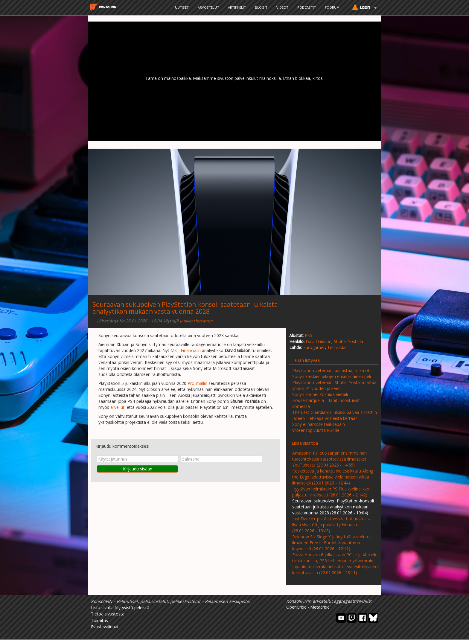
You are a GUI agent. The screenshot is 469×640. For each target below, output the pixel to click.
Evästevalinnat (105, 627)
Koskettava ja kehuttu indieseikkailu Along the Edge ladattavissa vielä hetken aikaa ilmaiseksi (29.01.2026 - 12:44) (332, 477)
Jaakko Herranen (196, 321)
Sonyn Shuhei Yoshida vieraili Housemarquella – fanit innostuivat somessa (326, 400)
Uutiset (182, 7)
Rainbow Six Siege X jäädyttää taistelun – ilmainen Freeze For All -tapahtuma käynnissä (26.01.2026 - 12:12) (331, 542)
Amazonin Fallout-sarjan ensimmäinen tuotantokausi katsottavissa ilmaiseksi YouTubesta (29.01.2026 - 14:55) (329, 459)
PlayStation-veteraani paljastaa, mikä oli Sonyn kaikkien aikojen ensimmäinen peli (331, 373)
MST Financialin (185, 350)
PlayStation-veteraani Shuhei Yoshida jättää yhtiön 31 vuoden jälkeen (334, 385)
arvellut (117, 407)
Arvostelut (208, 7)
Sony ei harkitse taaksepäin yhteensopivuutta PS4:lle (318, 427)
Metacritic (319, 607)
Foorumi (332, 7)
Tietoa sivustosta (107, 614)
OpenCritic (296, 607)
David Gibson (318, 341)
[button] (363, 8)
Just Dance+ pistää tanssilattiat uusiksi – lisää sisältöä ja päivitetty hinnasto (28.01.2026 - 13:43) (331, 525)
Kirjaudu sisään (137, 469)
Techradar (337, 347)
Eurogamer (314, 347)
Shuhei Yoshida (348, 341)
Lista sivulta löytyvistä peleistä (120, 607)
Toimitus (99, 620)
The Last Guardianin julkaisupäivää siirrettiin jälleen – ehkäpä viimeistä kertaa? (334, 415)
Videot (282, 7)
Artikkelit (237, 7)
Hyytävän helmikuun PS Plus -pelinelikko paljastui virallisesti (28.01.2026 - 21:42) (330, 492)
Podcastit (306, 7)
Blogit (261, 7)
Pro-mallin (197, 383)
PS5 (308, 335)
